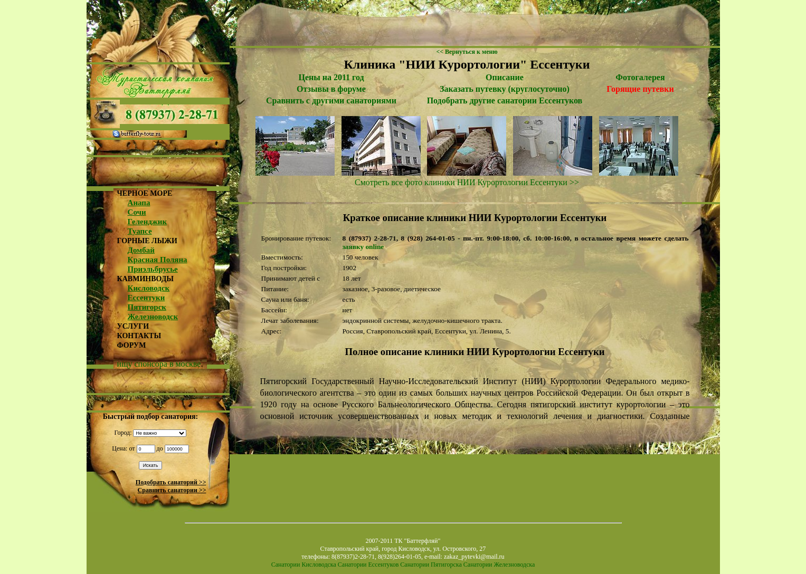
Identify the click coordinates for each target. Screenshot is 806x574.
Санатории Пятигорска (430, 564)
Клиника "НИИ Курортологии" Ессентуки (467, 64)
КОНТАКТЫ (139, 336)
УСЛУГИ (133, 326)
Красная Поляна (157, 259)
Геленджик (147, 221)
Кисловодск (149, 288)
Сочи (137, 212)
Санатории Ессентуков (368, 564)
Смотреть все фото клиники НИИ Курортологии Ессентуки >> (467, 182)
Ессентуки (146, 297)
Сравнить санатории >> (172, 490)
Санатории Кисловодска (303, 564)
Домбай (141, 250)
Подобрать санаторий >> (171, 482)
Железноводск (153, 316)
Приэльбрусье (153, 269)
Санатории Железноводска (499, 564)
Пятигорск (147, 307)
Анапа (139, 202)
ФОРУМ (131, 345)
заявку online (363, 247)
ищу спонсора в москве (159, 363)
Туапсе (140, 231)
